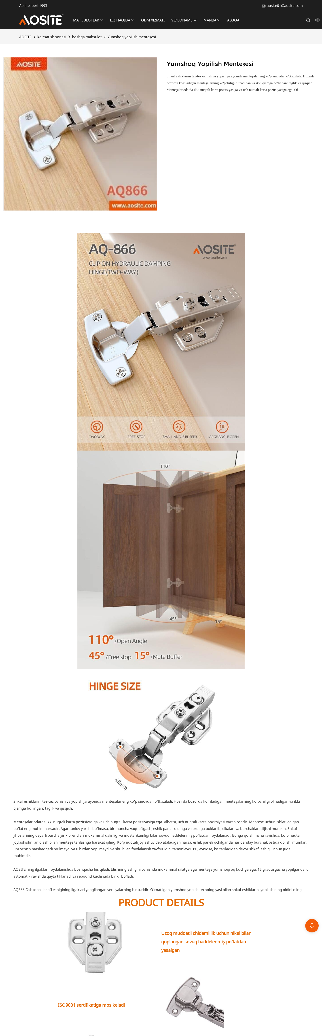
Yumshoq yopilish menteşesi (132, 36)
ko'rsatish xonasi (51, 36)
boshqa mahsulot (87, 36)
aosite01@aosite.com (285, 5)
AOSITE (25, 36)
